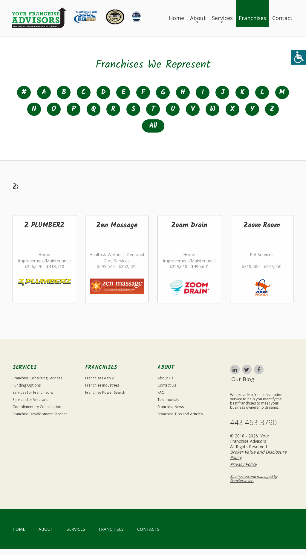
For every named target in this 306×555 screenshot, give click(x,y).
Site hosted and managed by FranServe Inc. (253, 478)
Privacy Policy (243, 464)
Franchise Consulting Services (37, 378)
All (153, 126)
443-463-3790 (253, 422)
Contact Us (166, 385)
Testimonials (168, 399)
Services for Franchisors (33, 392)
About (198, 18)
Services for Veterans (30, 399)
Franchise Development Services (40, 413)
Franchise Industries (102, 385)
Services (222, 18)
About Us (165, 378)
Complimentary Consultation (37, 406)
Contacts (148, 529)
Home (176, 18)
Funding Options (27, 385)
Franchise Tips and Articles (180, 413)
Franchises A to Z (99, 378)
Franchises (252, 18)
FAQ (161, 392)
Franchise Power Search (105, 392)
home (19, 529)
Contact (282, 18)
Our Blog (242, 379)
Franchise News (170, 406)
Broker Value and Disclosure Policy (258, 454)
